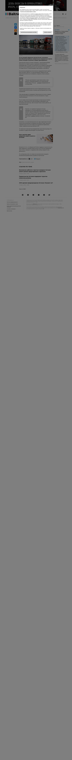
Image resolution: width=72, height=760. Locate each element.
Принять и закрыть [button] (47, 32)
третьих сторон (38, 13)
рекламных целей (33, 18)
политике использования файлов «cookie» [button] (28, 11)
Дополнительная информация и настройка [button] (29, 32)
